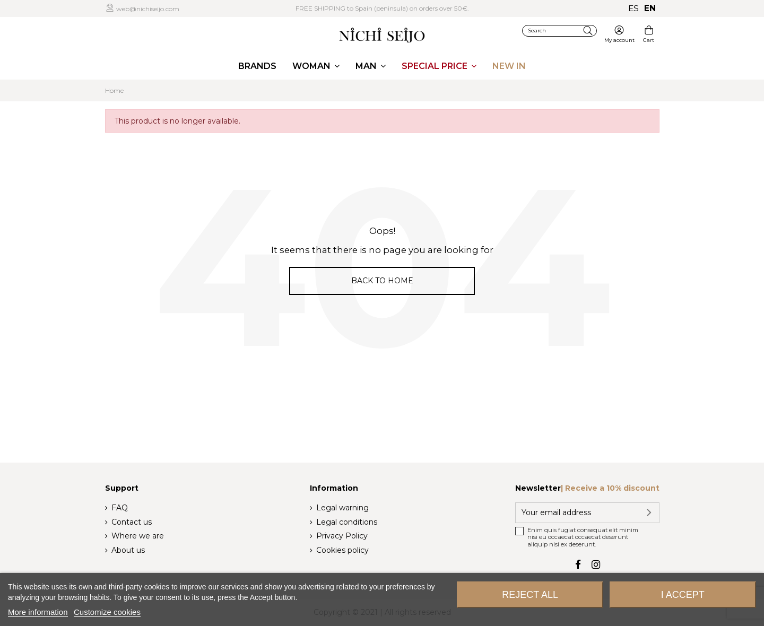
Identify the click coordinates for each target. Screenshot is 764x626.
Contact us (131, 522)
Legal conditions (346, 522)
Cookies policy (342, 550)
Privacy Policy (342, 536)
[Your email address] (576, 513)
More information (38, 611)
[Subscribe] (647, 513)
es (633, 8)
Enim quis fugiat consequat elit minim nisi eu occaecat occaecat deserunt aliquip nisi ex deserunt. (582, 537)
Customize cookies (107, 611)
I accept (683, 594)
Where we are (137, 536)
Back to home (382, 280)
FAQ (119, 507)
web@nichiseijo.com (147, 9)
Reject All (530, 594)
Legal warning (342, 507)
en (650, 8)
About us (128, 550)
